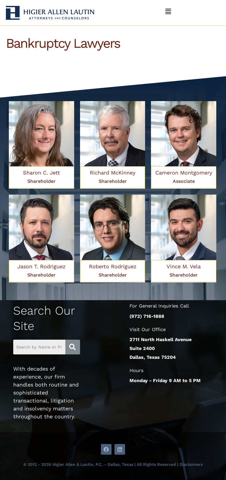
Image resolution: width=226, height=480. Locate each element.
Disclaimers (191, 464)
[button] (168, 12)
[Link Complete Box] (41, 145)
